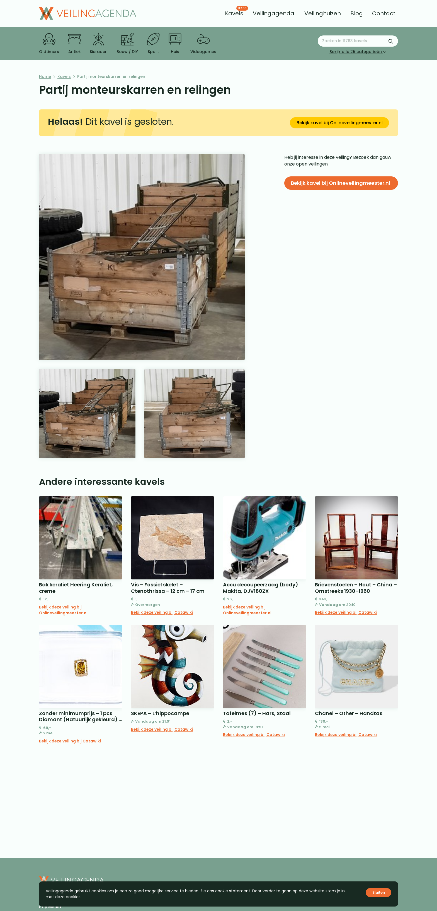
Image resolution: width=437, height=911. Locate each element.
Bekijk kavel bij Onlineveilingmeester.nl (340, 122)
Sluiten (378, 892)
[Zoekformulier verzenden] (390, 41)
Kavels (64, 76)
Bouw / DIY (127, 43)
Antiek (74, 43)
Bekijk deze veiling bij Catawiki (162, 612)
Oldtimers (49, 43)
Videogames (203, 43)
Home (45, 76)
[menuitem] (234, 13)
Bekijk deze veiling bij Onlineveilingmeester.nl (63, 610)
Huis (175, 43)
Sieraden (99, 43)
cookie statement (232, 891)
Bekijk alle (357, 51)
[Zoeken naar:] (358, 41)
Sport (153, 43)
